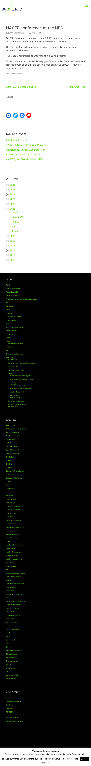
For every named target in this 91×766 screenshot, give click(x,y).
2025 (12, 189)
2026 (12, 185)
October (16, 212)
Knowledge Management (16, 392)
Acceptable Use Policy (13, 288)
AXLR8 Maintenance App (18, 385)
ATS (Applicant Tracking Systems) (16, 429)
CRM (7, 485)
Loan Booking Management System (21, 379)
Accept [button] (84, 759)
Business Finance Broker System (20, 376)
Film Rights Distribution (13, 506)
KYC (7, 569)
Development (10, 488)
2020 (12, 236)
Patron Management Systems (15, 601)
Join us (8, 324)
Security (8, 636)
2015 (12, 260)
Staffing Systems (13, 395)
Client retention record (17, 140)
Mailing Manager (11, 331)
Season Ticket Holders (13, 629)
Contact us (9, 313)
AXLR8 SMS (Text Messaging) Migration (26, 145)
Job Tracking (12, 383)
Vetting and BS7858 (12, 675)
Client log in (9, 306)
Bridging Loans (10, 439)
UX (7, 671)
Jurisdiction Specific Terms (14, 327)
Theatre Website (11, 657)
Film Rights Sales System (16, 370)
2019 (12, 241)
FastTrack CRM (13, 366)
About (8, 285)
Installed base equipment (14, 559)
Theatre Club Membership (14, 650)
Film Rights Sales (11, 513)
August (15, 222)
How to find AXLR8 (12, 320)
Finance (10, 373)
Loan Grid (9, 580)
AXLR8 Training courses (15, 343)
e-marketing (10, 495)
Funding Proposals (12, 531)
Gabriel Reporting (11, 538)
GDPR (8, 541)
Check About (10, 457)
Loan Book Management (13, 576)
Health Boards (10, 548)
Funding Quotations (12, 534)
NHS (7, 598)
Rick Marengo (37, 33)
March (15, 226)
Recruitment (10, 612)
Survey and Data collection (16, 401)
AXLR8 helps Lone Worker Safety (23, 154)
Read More (46, 762)
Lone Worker (10, 590)
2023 (12, 199)
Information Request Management (21, 388)
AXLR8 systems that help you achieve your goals (21, 299)
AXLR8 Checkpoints (12, 432)
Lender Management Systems (15, 573)
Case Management (12, 446)
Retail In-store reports (13, 615)
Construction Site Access (14, 478)
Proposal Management (13, 605)
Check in (9, 460)
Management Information (14, 594)
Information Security (12, 555)
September (17, 217)
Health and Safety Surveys (14, 545)
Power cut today (79, 87)
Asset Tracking (12, 359)
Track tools (9, 664)
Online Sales (10, 334)
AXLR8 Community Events (14, 436)
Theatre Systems (11, 654)
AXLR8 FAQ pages (12, 295)
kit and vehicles (11, 566)
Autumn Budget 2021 (12, 292)
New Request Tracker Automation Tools (25, 150)
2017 (12, 250)
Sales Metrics (10, 619)
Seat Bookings (10, 633)
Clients (8, 309)
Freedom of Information (13, 520)
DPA (7, 492)
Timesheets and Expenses (14, 354)
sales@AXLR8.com (16, 721)
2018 (12, 245)
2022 (12, 204)
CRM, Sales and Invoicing (14, 316)
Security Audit (10, 640)
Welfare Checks (11, 678)
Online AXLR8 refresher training (19, 87)
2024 (12, 194)
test (7, 350)
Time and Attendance (12, 661)
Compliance (10, 474)
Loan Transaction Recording (15, 583)
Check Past (9, 467)
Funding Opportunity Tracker (15, 527)
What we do (10, 357)
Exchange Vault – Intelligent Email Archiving (21, 363)
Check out (9, 464)
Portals (8, 338)
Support (8, 341)
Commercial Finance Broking (15, 471)
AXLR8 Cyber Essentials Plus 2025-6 (24, 159)
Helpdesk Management (13, 552)
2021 (12, 209)
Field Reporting (11, 499)
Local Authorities (11, 587)
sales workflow (10, 626)
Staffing (8, 643)
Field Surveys (10, 503)
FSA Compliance (11, 524)
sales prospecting (11, 622)
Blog (7, 302)
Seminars (11, 347)
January (16, 231)
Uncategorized (16, 74)
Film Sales (9, 517)
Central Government (12, 450)
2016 (12, 255)
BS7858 (8, 443)
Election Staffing (15, 397)
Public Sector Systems (13, 608)
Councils (8, 481)
